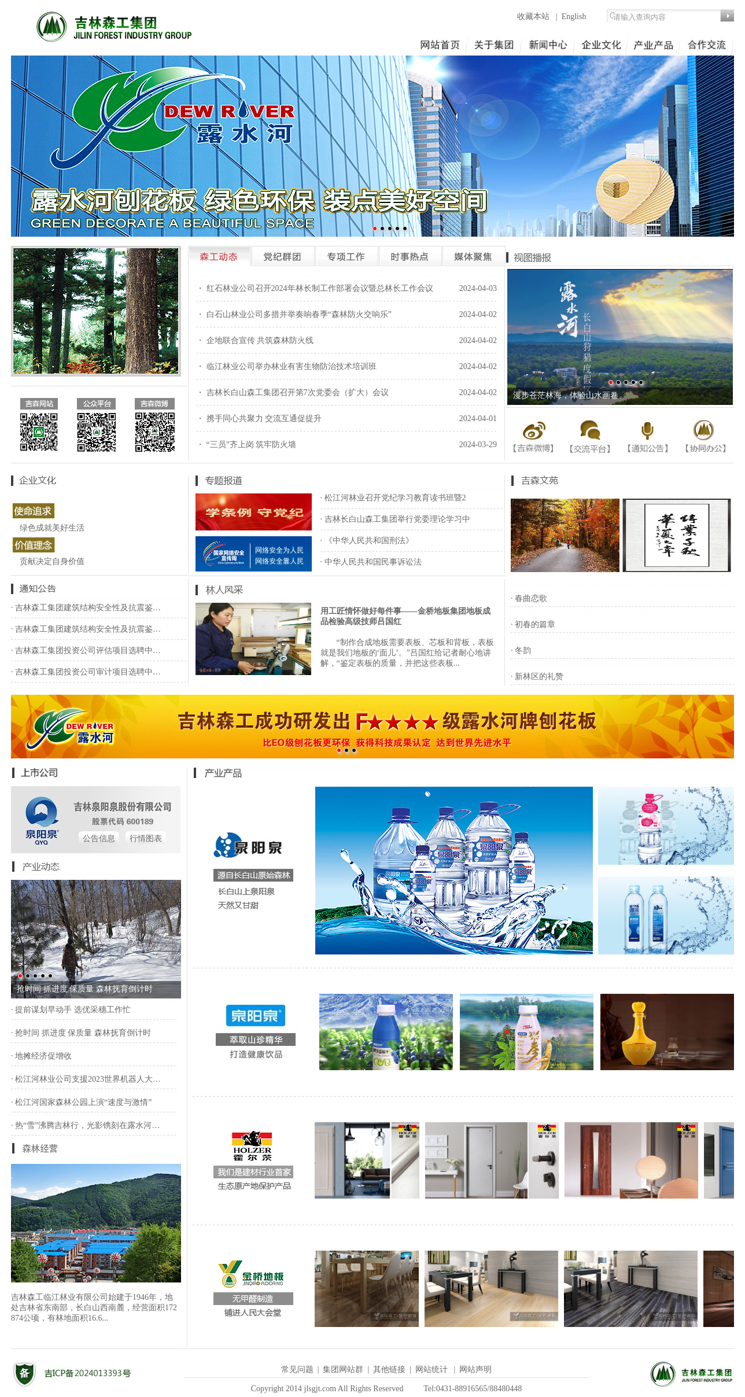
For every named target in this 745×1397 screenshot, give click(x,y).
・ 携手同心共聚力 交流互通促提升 (259, 418)
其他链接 (389, 1369)
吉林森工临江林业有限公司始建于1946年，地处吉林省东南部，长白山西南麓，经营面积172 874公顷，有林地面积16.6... (94, 1307)
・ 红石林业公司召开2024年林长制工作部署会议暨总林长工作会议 (314, 288)
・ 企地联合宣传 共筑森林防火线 (255, 340)
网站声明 (475, 1369)
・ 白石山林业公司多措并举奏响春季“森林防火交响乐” (294, 314)
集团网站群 (343, 1369)
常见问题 (297, 1369)
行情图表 (146, 838)
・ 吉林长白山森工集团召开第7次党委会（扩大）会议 (292, 392)
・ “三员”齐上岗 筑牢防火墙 (246, 444)
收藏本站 (534, 16)
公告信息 (99, 838)
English (574, 16)
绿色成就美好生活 (52, 528)
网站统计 (431, 1369)
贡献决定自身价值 (52, 561)
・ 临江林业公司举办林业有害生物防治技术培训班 (286, 366)
